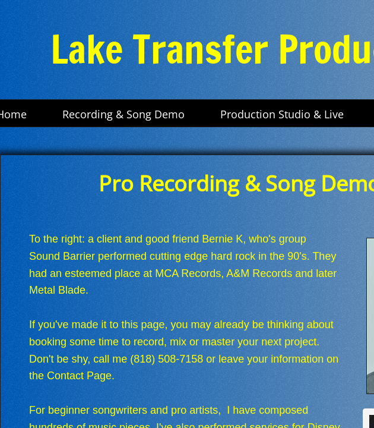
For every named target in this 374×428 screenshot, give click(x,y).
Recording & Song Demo (123, 114)
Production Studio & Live (282, 114)
